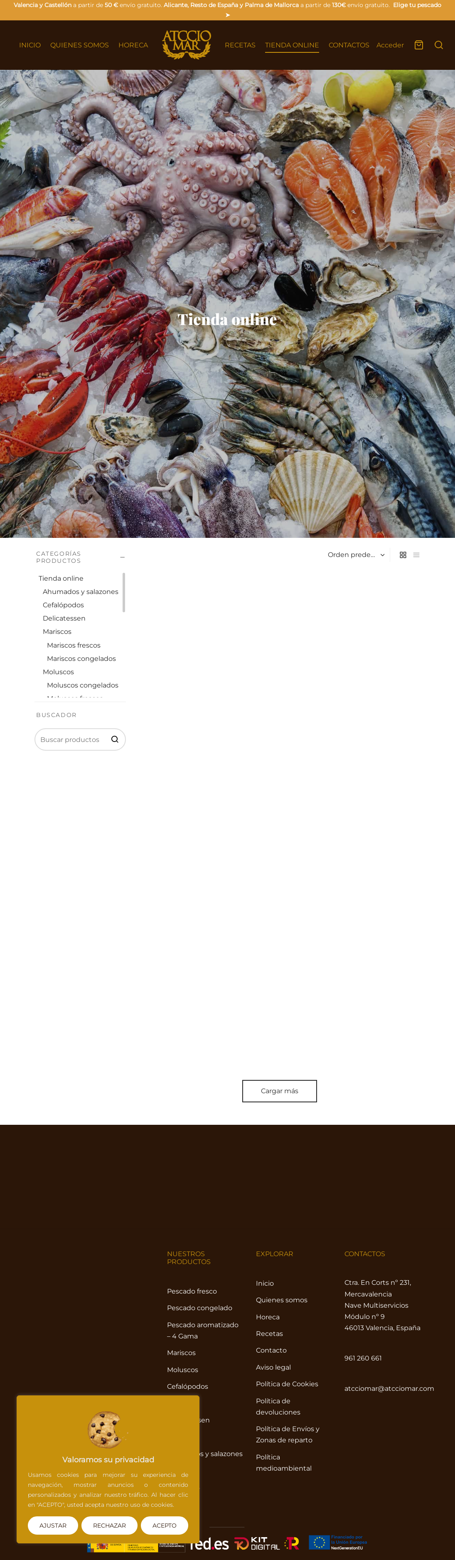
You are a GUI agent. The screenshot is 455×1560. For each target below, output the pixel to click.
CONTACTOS (349, 45)
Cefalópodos (63, 605)
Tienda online (77, 808)
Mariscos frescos (74, 645)
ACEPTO (164, 1525)
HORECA (133, 45)
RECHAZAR (109, 1525)
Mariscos (57, 632)
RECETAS (240, 45)
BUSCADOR (56, 714)
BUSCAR (115, 739)
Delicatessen (64, 618)
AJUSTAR (52, 1525)
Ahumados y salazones (80, 592)
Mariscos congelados (81, 659)
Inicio (42, 808)
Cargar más (227, 1409)
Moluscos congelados (82, 685)
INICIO (30, 45)
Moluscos (58, 672)
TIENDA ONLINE (292, 45)
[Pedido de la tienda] (355, 808)
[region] (108, 1469)
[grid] (403, 808)
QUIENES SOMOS (79, 45)
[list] (416, 808)
